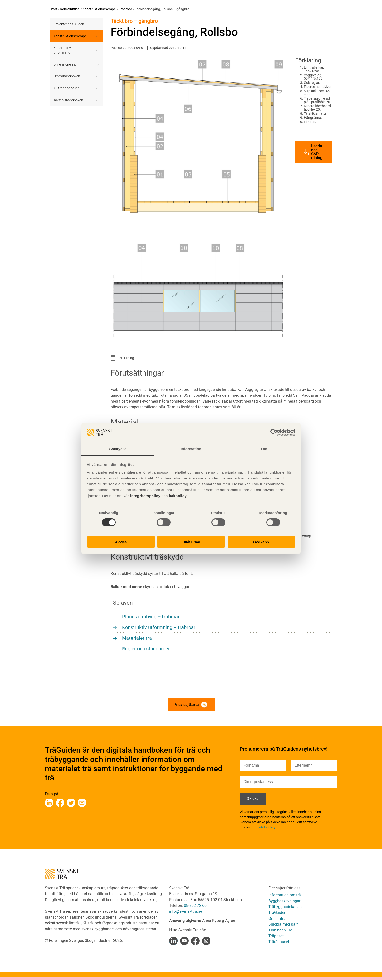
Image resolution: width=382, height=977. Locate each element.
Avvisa (121, 542)
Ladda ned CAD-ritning (312, 152)
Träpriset (276, 936)
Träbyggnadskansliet (286, 906)
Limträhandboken (66, 76)
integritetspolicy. (264, 827)
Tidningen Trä (280, 930)
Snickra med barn (283, 924)
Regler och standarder (146, 649)
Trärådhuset (278, 941)
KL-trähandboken (66, 88)
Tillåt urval (191, 542)
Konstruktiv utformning (62, 50)
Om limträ (277, 918)
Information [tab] (191, 449)
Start (53, 9)
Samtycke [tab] (118, 449)
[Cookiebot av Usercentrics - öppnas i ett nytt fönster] (274, 432)
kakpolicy (178, 496)
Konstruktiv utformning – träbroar (158, 627)
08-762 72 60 (195, 905)
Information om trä (284, 895)
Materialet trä (137, 638)
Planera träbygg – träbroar (151, 617)
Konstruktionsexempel (99, 9)
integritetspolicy (144, 496)
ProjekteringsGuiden (68, 24)
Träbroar (125, 9)
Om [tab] (264, 449)
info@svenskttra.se (185, 911)
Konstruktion (70, 9)
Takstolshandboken (68, 100)
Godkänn (261, 542)
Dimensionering (65, 64)
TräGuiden (277, 912)
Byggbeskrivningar (284, 901)
